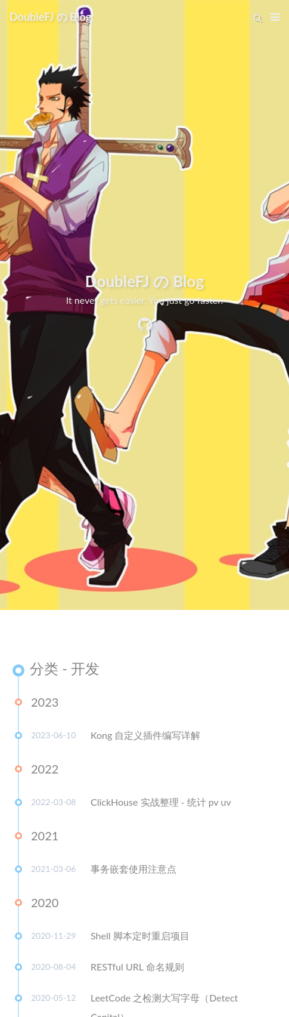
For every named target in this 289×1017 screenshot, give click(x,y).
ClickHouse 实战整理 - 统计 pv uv (161, 803)
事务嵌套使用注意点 (133, 870)
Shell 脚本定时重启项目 (140, 937)
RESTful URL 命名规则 (137, 968)
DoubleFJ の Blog (50, 16)
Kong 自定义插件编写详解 (145, 736)
